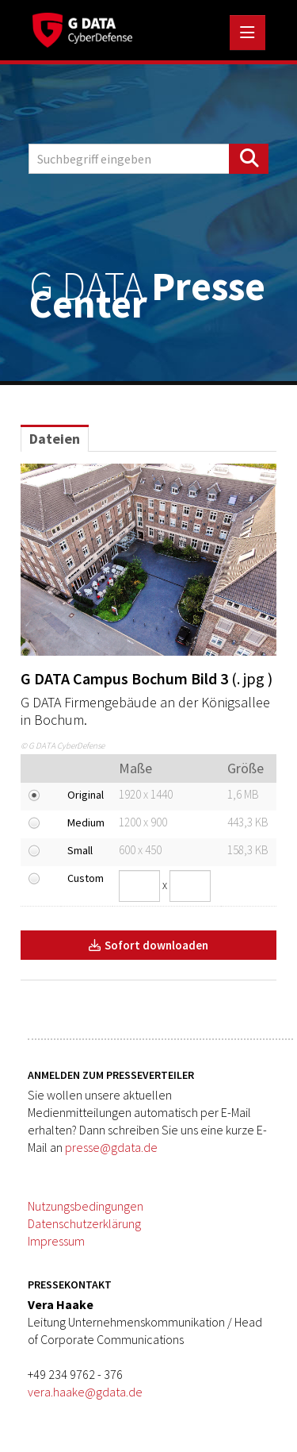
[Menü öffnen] (247, 32)
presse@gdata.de (111, 1147)
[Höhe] (190, 886)
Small (80, 850)
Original (85, 795)
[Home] (82, 28)
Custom (85, 878)
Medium (86, 822)
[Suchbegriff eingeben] (148, 159)
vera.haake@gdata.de (85, 1392)
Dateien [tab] (54, 438)
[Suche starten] (248, 159)
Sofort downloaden (148, 945)
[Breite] (139, 886)
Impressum (56, 1241)
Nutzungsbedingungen (85, 1206)
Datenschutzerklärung (84, 1223)
